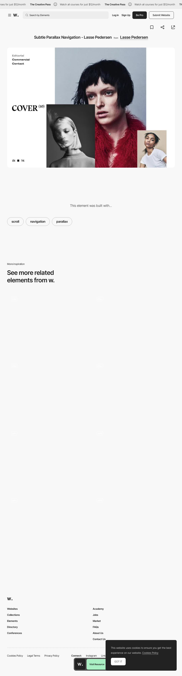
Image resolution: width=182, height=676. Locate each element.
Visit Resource (96, 664)
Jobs (95, 614)
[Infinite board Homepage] (134, 324)
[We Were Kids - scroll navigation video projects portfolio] (48, 389)
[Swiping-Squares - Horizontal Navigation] (48, 525)
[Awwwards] (15, 15)
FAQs (96, 626)
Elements (12, 620)
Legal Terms (33, 655)
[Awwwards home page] (80, 664)
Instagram (91, 655)
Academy (98, 608)
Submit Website (161, 15)
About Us (98, 632)
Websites (12, 608)
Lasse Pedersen (134, 37)
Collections (13, 614)
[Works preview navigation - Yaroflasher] (48, 322)
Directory (12, 626)
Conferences (14, 632)
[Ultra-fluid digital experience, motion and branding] (48, 458)
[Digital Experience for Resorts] (134, 458)
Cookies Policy (15, 655)
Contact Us (99, 639)
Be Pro (139, 15)
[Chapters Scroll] (134, 525)
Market (97, 620)
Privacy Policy (51, 655)
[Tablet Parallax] (134, 391)
